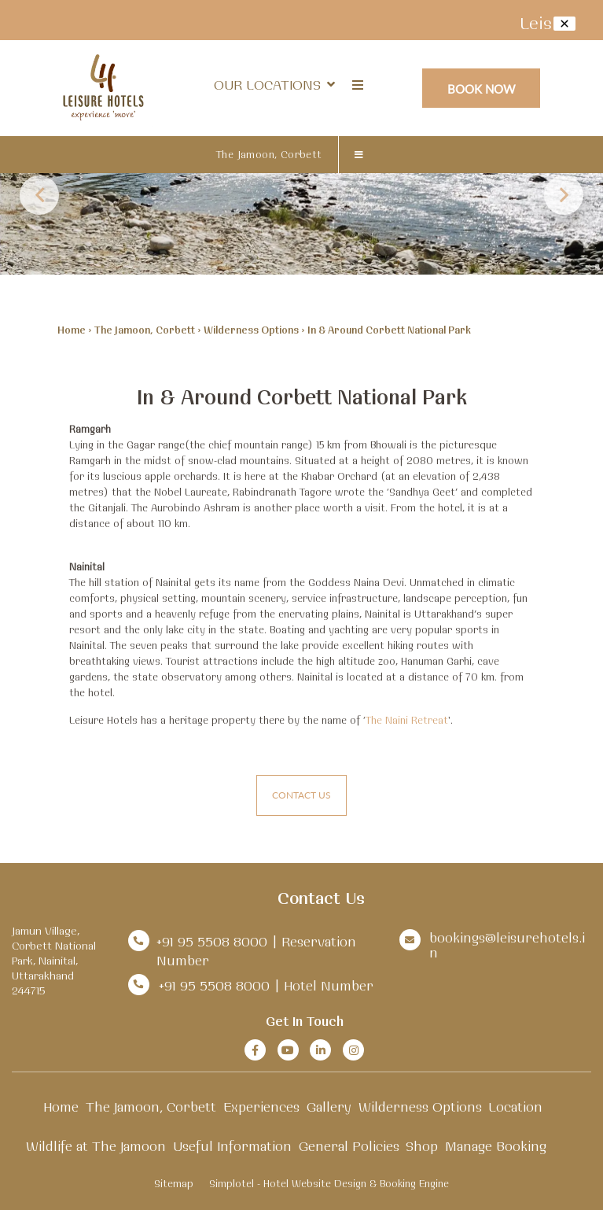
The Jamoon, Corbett (269, 154)
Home (71, 329)
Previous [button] (39, 195)
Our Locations (274, 84)
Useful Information (232, 1145)
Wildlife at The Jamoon (96, 1145)
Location (515, 1106)
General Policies (349, 1145)
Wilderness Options (251, 329)
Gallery (329, 1106)
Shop (422, 1145)
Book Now (481, 88)
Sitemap (173, 1183)
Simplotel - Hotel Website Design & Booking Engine (329, 1183)
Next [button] (563, 195)
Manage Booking (495, 1145)
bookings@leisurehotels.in (507, 945)
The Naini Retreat (407, 719)
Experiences (261, 1106)
